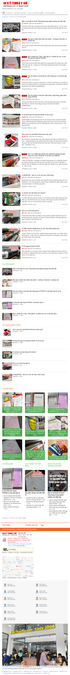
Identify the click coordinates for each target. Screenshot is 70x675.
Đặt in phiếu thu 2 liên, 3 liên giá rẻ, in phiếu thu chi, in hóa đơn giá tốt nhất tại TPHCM (12, 432)
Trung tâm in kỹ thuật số (9, 666)
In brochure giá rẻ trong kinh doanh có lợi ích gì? (37, 114)
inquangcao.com (7, 671)
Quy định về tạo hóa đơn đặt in (35, 494)
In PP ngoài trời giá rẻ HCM (31, 246)
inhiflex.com (46, 673)
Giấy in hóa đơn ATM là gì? (11, 507)
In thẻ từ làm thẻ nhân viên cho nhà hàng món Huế (58, 457)
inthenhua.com (27, 671)
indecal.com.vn (54, 671)
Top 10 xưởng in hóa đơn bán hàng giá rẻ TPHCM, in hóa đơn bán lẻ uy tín (37, 291)
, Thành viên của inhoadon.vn (32, 23)
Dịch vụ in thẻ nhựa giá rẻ (30, 210)
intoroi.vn (45, 671)
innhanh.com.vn (17, 671)
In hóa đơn (9, 13)
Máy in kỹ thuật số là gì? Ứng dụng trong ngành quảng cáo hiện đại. (44, 21)
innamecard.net (6, 673)
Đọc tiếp (65, 32)
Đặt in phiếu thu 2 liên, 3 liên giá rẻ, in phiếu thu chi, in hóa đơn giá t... (35, 313)
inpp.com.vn (38, 673)
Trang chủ (5, 17)
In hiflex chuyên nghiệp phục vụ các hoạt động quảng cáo (40, 228)
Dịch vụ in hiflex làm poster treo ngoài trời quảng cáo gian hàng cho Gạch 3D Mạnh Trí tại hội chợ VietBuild (46, 154)
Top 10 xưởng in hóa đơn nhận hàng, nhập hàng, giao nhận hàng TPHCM (58, 433)
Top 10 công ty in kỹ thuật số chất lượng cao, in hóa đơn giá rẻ (35, 433)
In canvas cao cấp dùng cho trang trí (33, 193)
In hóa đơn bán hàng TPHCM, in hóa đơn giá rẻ (28, 302)
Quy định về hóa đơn (20, 13)
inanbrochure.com (17, 673)
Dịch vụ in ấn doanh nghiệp (36, 13)
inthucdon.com (37, 671)
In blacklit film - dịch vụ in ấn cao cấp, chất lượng (38, 175)
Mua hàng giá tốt (50, 13)
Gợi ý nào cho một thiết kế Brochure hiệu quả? (37, 134)
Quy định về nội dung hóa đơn (35, 501)
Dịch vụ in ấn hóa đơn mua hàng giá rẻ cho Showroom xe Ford (12, 456)
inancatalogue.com (28, 673)
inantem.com (63, 671)
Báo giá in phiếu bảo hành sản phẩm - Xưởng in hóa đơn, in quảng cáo (36, 280)
